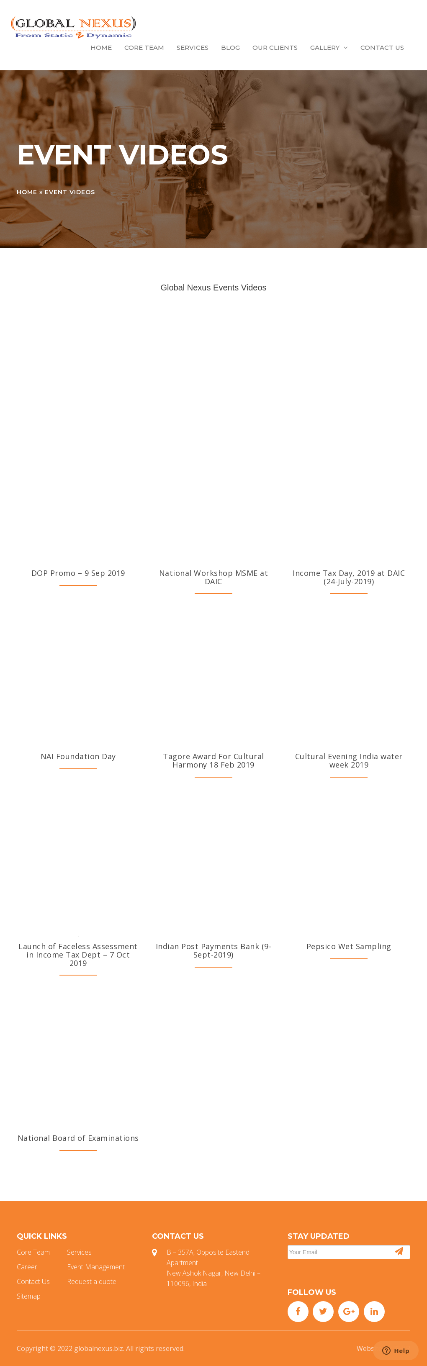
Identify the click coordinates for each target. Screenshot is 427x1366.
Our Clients (275, 47)
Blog (230, 47)
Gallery (329, 47)
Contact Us (382, 47)
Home (101, 47)
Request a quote (91, 1281)
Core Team (144, 47)
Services (192, 47)
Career (27, 1266)
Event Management (96, 1266)
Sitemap (29, 1296)
